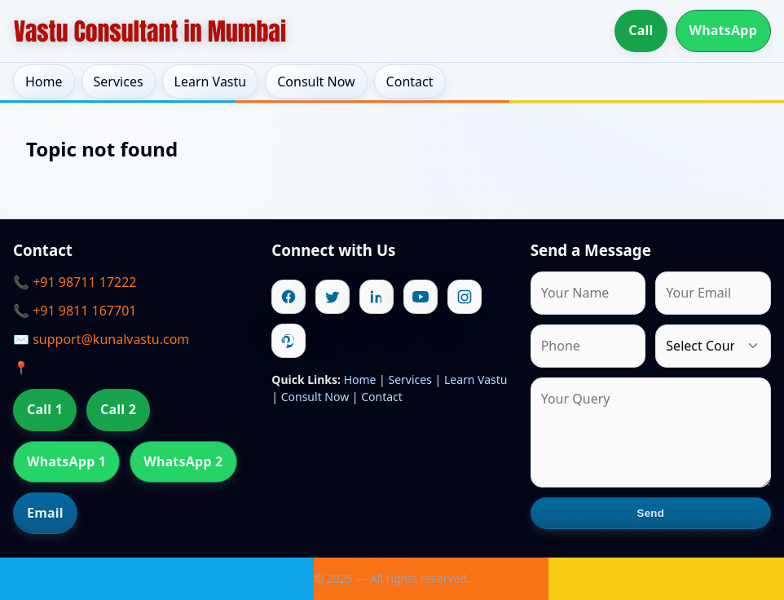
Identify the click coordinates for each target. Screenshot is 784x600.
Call (640, 30)
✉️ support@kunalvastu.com (101, 339)
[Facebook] (288, 297)
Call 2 (118, 409)
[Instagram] (464, 297)
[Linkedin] (376, 297)
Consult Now (316, 81)
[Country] (713, 346)
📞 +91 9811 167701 (74, 311)
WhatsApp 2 (182, 461)
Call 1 (45, 409)
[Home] (150, 31)
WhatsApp (723, 30)
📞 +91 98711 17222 (74, 282)
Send (650, 513)
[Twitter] (332, 297)
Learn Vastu (210, 81)
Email (45, 513)
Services (118, 81)
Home (44, 81)
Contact (410, 81)
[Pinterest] (288, 341)
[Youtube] (420, 297)
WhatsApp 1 (66, 461)
